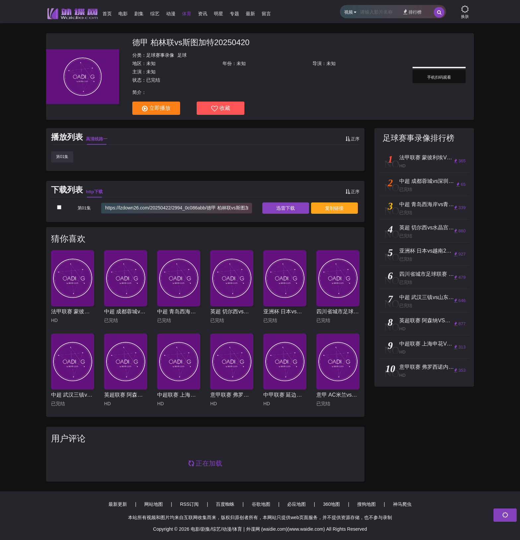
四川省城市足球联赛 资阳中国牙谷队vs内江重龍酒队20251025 (337, 311)
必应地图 (296, 504)
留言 (266, 13)
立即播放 (156, 108)
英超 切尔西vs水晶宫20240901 (231, 311)
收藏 (220, 108)
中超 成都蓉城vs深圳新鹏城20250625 (125, 311)
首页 (107, 13)
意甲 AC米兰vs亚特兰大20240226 (337, 395)
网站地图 (153, 504)
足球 (182, 55)
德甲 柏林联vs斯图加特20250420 (190, 42)
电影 (123, 13)
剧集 (139, 13)
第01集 (62, 156)
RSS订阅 (189, 504)
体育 (186, 13)
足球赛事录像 (160, 55)
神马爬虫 (402, 504)
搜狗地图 (366, 504)
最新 (250, 13)
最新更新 (117, 504)
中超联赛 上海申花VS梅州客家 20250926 (178, 395)
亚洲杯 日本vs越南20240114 (284, 311)
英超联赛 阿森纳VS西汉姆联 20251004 (125, 395)
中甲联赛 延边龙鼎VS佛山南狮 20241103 (284, 395)
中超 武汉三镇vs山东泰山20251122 (72, 395)
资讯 (202, 13)
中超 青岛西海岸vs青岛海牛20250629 (178, 311)
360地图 (331, 504)
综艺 (155, 13)
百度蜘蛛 (225, 504)
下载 (285, 208)
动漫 (170, 13)
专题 (234, 13)
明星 (218, 13)
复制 (334, 208)
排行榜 (412, 12)
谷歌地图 (261, 504)
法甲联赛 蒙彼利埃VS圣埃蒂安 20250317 (72, 311)
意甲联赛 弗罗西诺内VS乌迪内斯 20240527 (231, 395)
